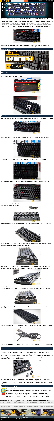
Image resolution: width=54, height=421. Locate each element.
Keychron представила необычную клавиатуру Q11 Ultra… (19, 401)
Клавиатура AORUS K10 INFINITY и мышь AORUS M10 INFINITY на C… (6, 401)
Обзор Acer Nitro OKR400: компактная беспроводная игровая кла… (20, 405)
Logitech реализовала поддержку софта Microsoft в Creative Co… (5, 405)
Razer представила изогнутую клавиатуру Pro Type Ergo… (32, 405)
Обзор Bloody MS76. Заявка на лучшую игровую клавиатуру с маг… (46, 405)
